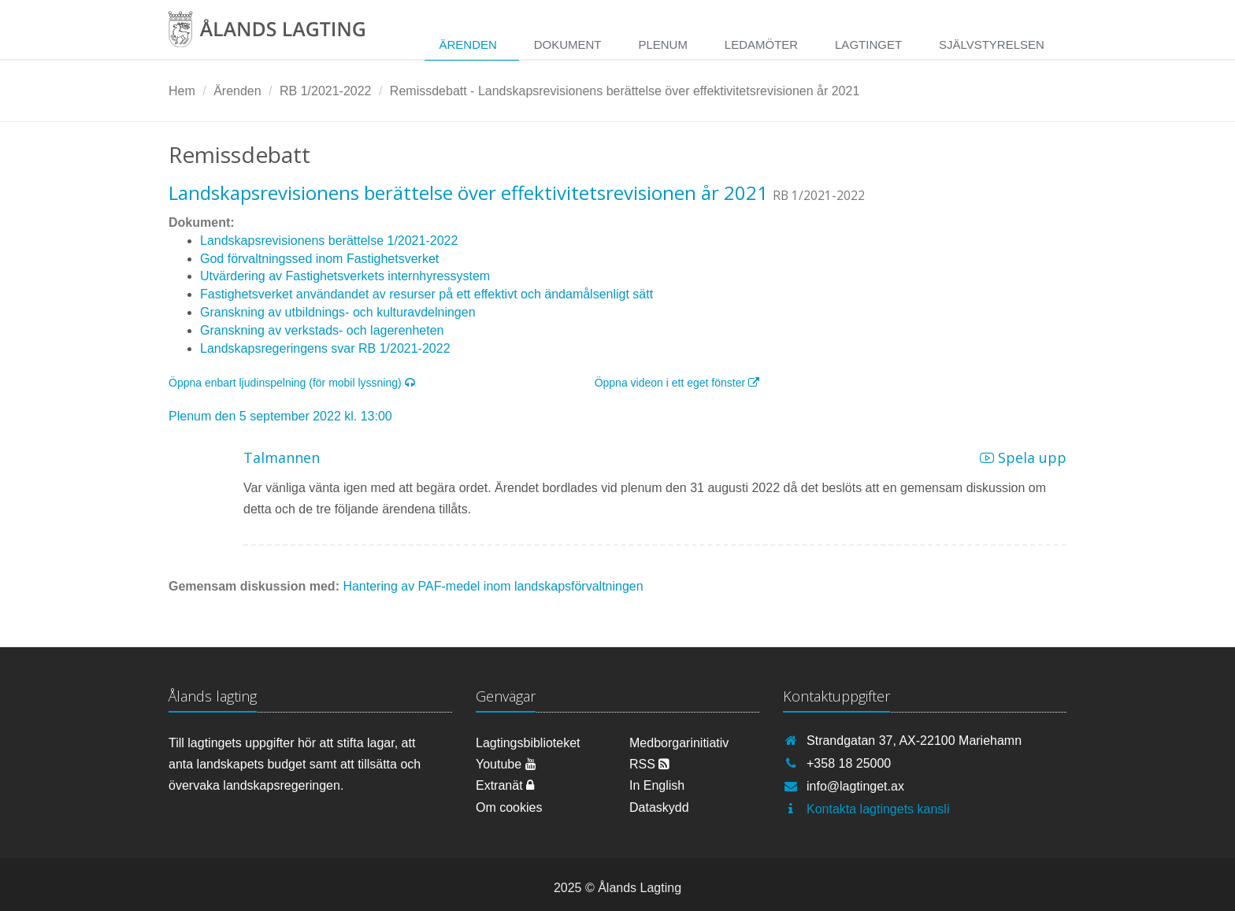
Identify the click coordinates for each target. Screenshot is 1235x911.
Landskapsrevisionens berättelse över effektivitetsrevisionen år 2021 (468, 193)
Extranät (505, 785)
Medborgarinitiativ (679, 743)
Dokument (568, 44)
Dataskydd (659, 807)
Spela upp (1023, 457)
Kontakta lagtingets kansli (878, 809)
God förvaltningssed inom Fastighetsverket (319, 258)
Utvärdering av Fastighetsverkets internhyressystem (345, 276)
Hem (182, 91)
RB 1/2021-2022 (326, 91)
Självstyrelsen (991, 44)
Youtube (506, 764)
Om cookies (509, 807)
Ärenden (467, 44)
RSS (649, 764)
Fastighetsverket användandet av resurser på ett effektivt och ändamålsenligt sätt (426, 294)
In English (656, 785)
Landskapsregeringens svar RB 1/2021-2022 (325, 348)
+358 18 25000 (849, 763)
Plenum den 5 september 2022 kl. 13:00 (280, 416)
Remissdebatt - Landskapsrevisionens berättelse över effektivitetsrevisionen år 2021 (624, 91)
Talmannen (281, 457)
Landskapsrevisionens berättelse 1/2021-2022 (329, 240)
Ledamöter (761, 44)
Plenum (663, 44)
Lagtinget (868, 44)
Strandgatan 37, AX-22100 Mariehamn (914, 740)
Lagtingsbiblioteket (528, 743)
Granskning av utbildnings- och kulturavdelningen (338, 312)
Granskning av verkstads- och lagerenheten (322, 330)
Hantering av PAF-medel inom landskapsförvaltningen (493, 586)
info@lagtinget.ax (855, 786)
